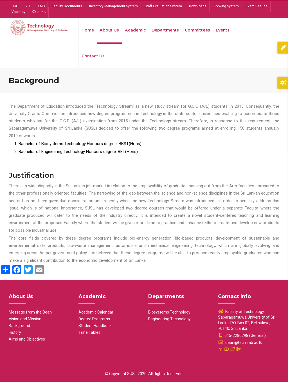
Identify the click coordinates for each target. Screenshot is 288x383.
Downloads (197, 6)
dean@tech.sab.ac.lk (240, 343)
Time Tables (89, 333)
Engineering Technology (169, 319)
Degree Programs (94, 319)
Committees (197, 30)
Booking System (226, 6)
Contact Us (93, 56)
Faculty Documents (67, 6)
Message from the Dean (30, 313)
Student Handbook (95, 326)
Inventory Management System (113, 6)
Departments (165, 30)
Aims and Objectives (27, 340)
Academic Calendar (95, 313)
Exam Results (256, 6)
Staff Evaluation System (163, 6)
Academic (135, 30)
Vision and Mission (25, 319)
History (15, 333)
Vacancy (18, 12)
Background (19, 326)
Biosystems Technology (169, 313)
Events (223, 30)
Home (88, 30)
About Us (109, 30)
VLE (28, 6)
